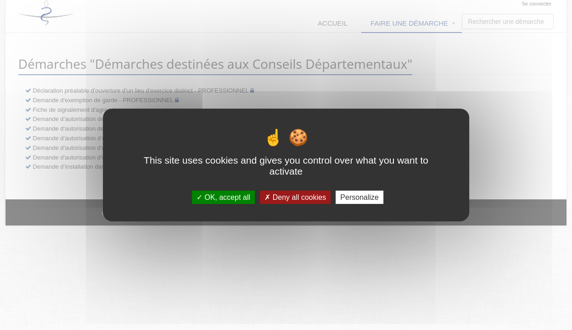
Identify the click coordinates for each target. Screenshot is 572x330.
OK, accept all (223, 197)
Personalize (359, 197)
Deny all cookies (295, 197)
